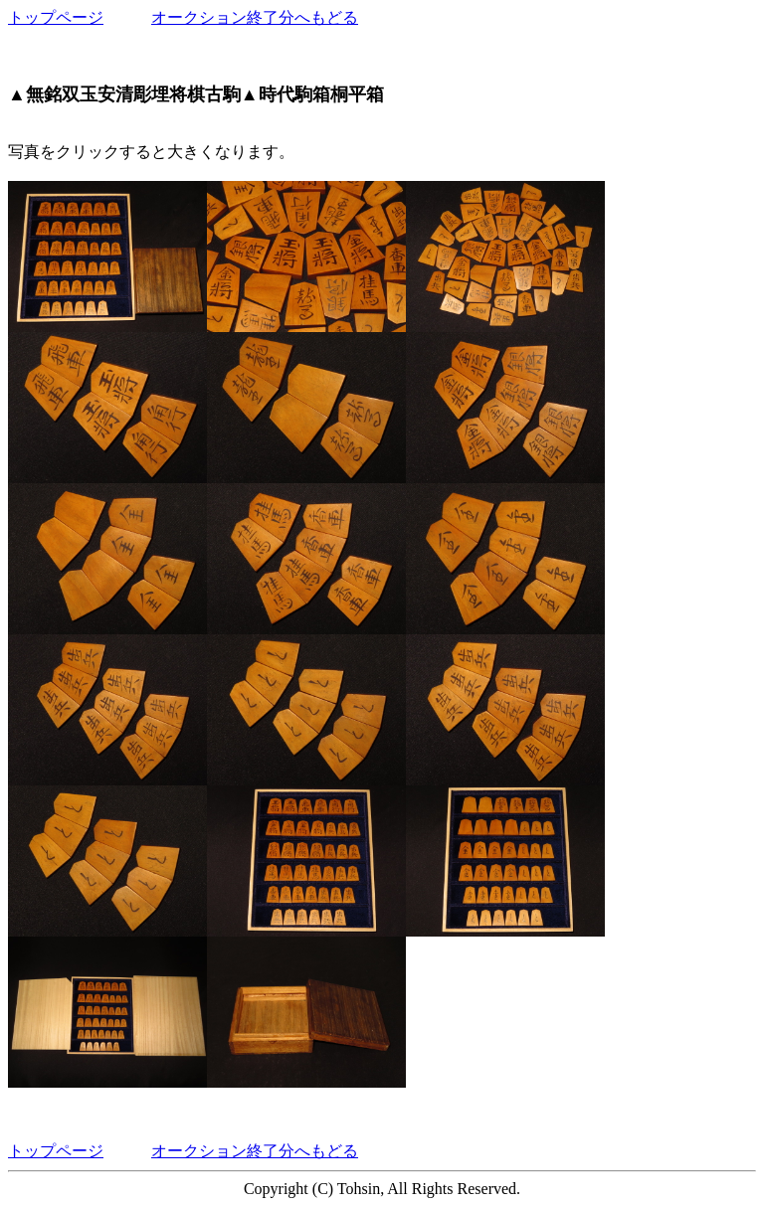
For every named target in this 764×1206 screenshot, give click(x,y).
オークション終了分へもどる (254, 17)
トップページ (55, 17)
